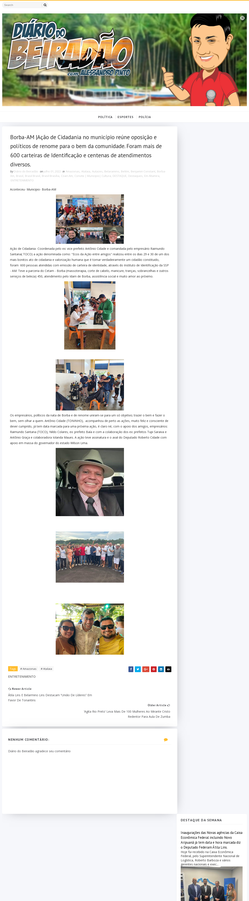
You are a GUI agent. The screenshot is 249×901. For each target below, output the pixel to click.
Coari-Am (76, 178)
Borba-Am (17, 178)
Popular (196, 385)
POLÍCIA (145, 117)
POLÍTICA (105, 117)
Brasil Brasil (42, 178)
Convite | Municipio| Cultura (102, 178)
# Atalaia (46, 677)
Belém (125, 174)
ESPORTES (126, 117)
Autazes (97, 174)
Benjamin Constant (143, 174)
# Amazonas (28, 677)
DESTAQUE (129, 178)
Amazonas (73, 174)
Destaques (145, 178)
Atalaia (86, 174)
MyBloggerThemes (69, 893)
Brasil (29, 178)
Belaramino (112, 174)
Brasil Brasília (60, 178)
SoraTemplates (26, 893)
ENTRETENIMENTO (34, 183)
